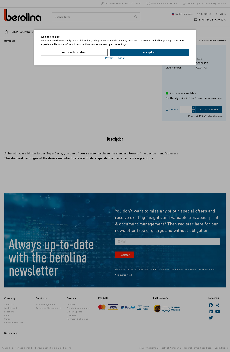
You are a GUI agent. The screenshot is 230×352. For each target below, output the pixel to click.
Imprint (121, 58)
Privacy (109, 58)
